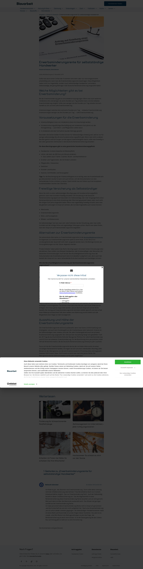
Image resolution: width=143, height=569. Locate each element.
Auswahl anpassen (128, 549)
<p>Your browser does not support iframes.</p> (71, 292)
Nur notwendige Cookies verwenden (128, 555)
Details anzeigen (29, 565)
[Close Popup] (102, 267)
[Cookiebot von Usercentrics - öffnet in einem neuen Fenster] (12, 565)
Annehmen (127, 543)
